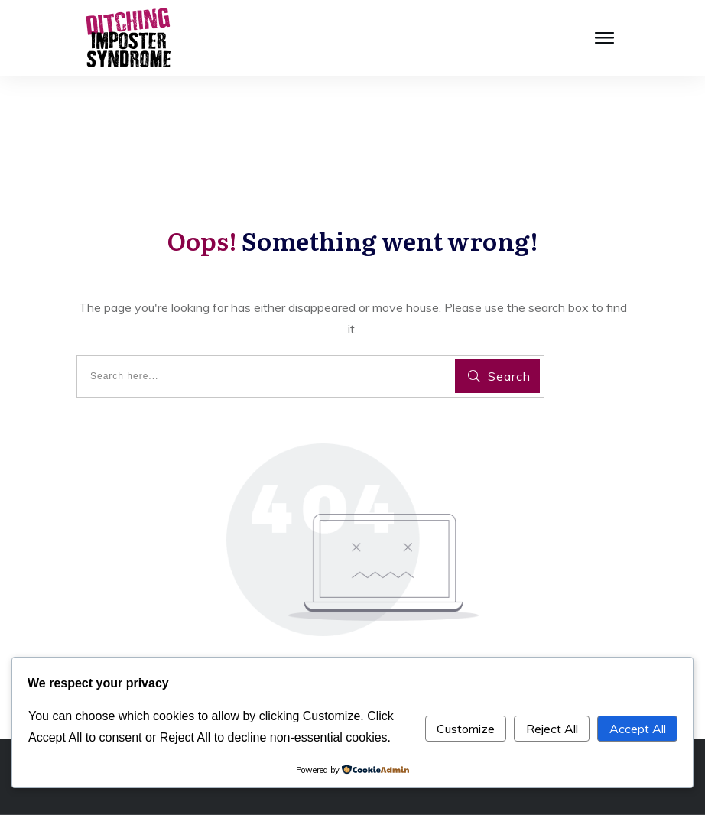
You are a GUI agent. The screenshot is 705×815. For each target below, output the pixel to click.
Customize (466, 728)
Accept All (637, 728)
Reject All (552, 728)
